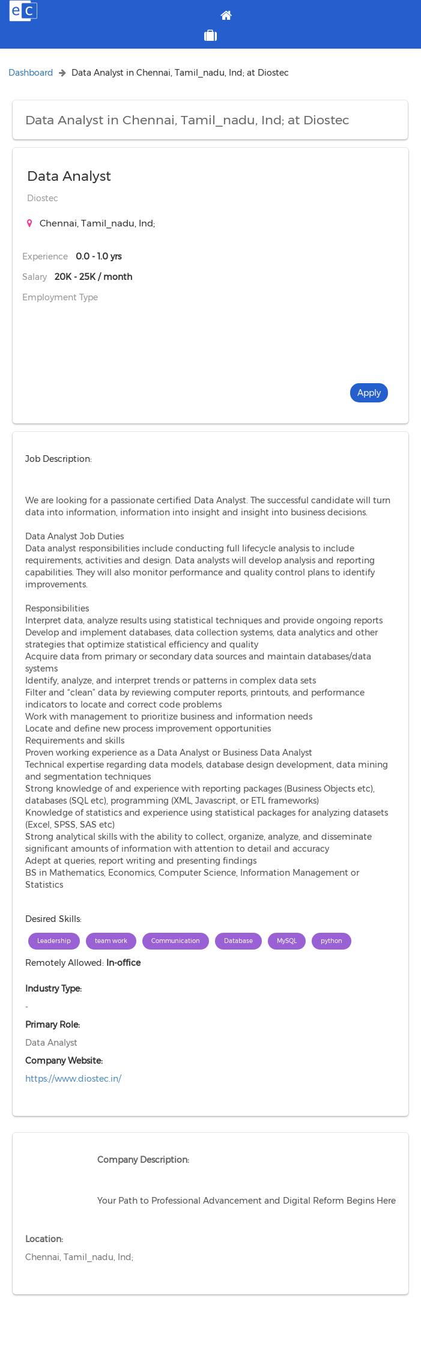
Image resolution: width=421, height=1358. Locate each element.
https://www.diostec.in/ (73, 1078)
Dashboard (30, 72)
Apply (369, 392)
